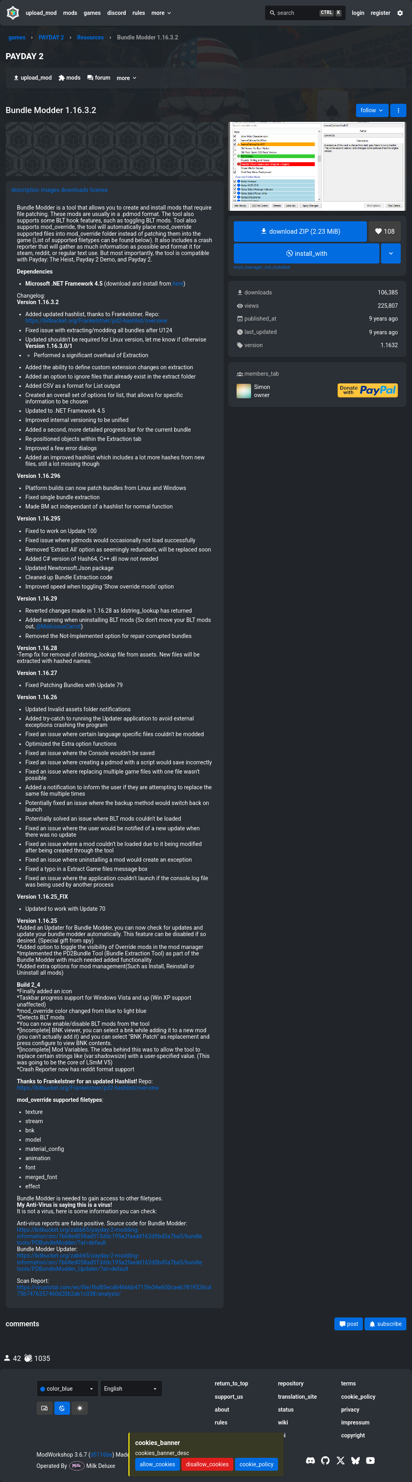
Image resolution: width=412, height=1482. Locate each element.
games (92, 13)
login (358, 13)
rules (138, 13)
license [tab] (99, 190)
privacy (350, 1409)
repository (291, 1383)
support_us (229, 1396)
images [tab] (50, 190)
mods (70, 13)
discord (116, 13)
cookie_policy (358, 1396)
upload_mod (41, 13)
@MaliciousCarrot (58, 626)
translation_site (297, 1396)
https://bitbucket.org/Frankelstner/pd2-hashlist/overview (96, 320)
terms (348, 1383)
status (286, 1409)
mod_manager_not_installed (262, 267)
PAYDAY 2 (51, 37)
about (222, 1409)
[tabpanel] (114, 751)
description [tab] (25, 190)
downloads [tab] (74, 190)
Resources (90, 37)
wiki (283, 1422)
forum (98, 77)
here (178, 283)
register (381, 13)
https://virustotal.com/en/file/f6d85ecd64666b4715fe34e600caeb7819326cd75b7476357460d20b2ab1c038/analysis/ (114, 1290)
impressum (355, 1422)
